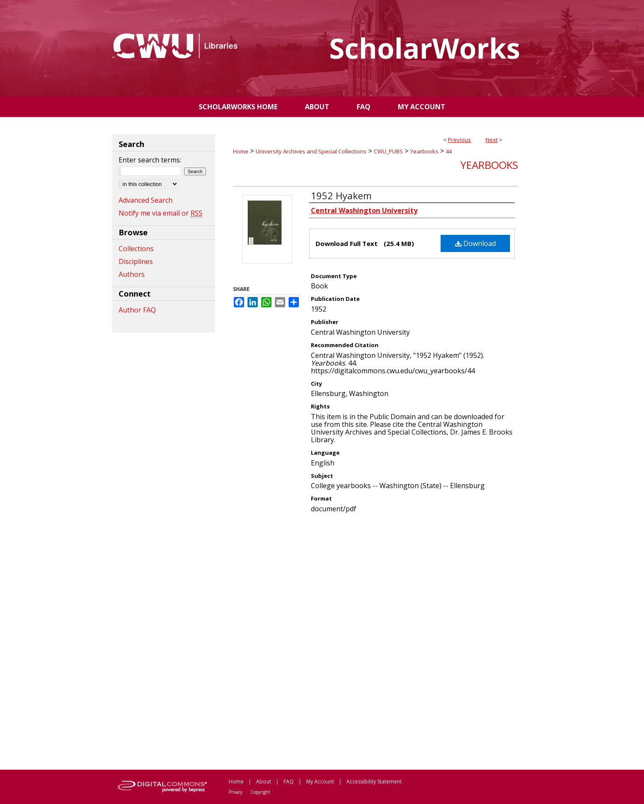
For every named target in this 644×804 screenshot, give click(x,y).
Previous (459, 140)
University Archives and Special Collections (311, 151)
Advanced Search (146, 200)
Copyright (260, 792)
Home (240, 151)
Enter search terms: (150, 160)
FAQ (288, 781)
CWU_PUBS (388, 151)
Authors (132, 274)
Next (492, 140)
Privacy (235, 792)
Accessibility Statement (374, 781)
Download (475, 243)
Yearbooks (424, 151)
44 (449, 151)
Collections (136, 248)
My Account (320, 781)
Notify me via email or (161, 213)
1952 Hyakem (341, 195)
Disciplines (136, 261)
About (263, 781)
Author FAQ (137, 310)
